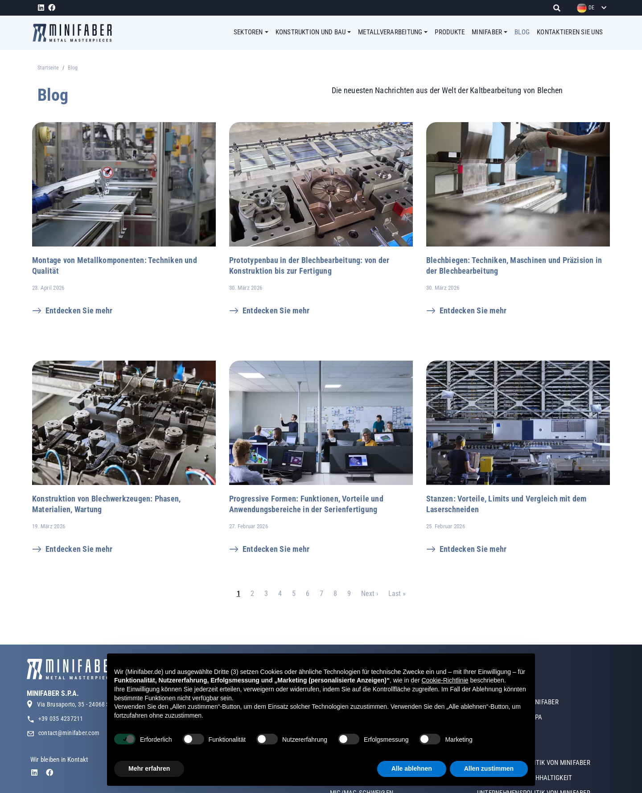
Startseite (48, 68)
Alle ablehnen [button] (411, 768)
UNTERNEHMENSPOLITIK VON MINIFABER (533, 774)
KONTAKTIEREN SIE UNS (570, 32)
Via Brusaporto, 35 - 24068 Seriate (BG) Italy (93, 715)
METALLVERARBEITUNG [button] (390, 32)
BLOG (522, 32)
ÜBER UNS (490, 698)
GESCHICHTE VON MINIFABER (518, 713)
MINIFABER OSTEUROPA (510, 728)
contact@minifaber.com (68, 744)
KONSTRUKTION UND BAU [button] (311, 32)
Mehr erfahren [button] (149, 768)
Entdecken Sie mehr (78, 310)
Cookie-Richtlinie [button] (444, 680)
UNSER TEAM (495, 744)
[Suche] (559, 8)
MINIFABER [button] (487, 32)
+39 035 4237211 (60, 729)
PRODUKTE (450, 32)
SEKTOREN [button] (248, 32)
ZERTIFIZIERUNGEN (503, 759)
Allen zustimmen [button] (489, 768)
